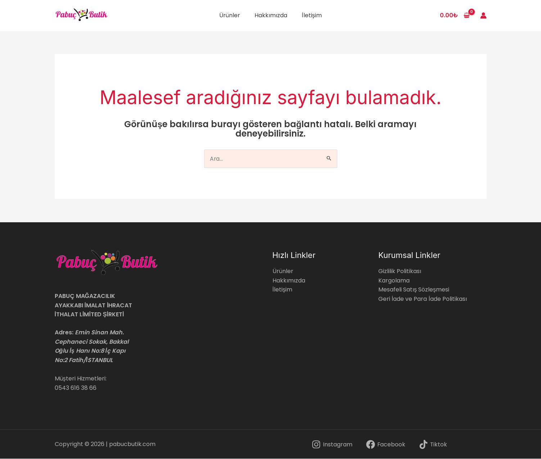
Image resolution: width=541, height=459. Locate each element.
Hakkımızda (270, 15)
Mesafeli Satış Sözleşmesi (413, 290)
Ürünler (229, 15)
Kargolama (394, 280)
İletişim (311, 15)
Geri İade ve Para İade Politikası (422, 299)
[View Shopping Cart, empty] (455, 15)
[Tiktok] (433, 444)
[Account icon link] (483, 15)
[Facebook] (386, 444)
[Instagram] (332, 444)
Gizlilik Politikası (399, 271)
